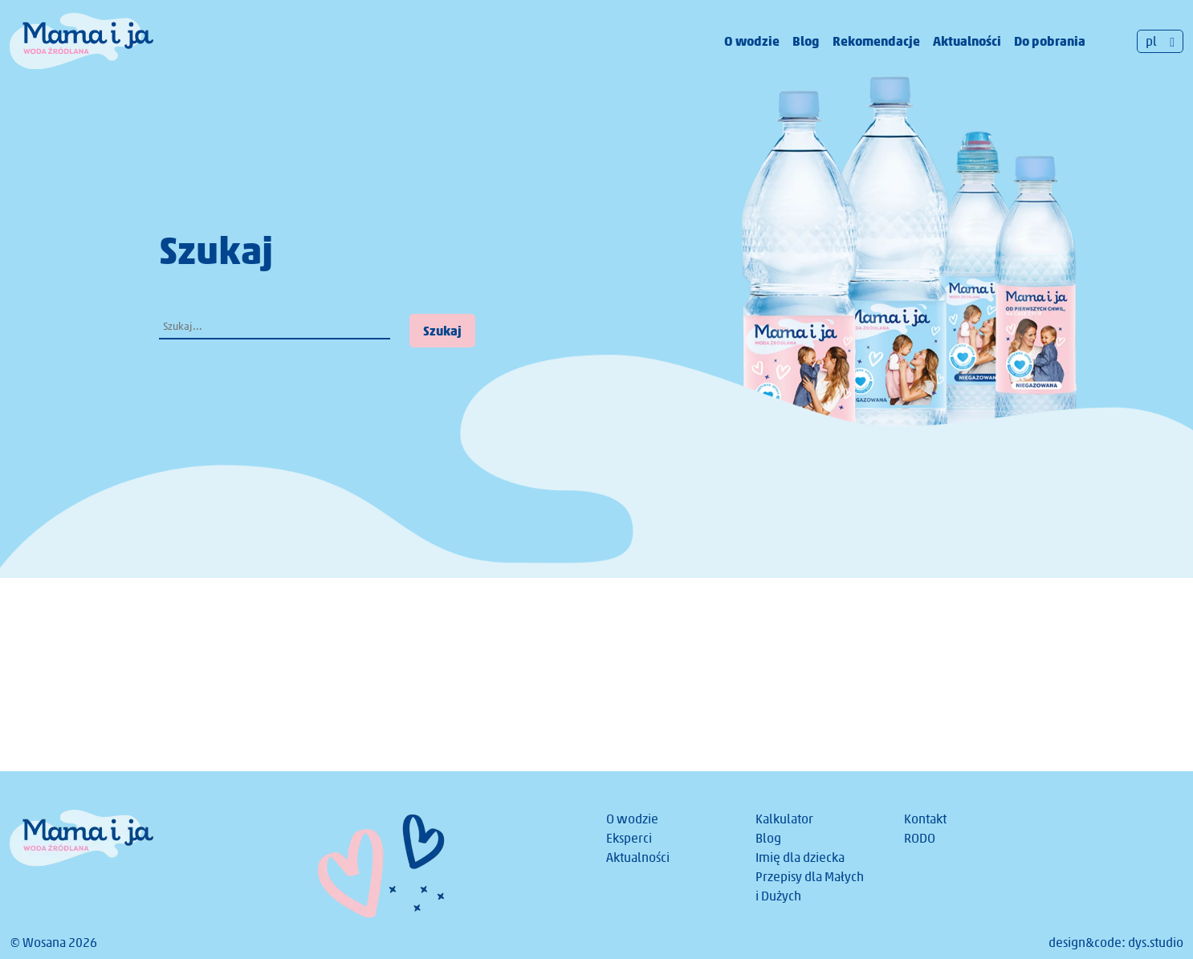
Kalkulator (784, 819)
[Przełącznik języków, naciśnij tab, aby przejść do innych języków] (1160, 41)
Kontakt (925, 819)
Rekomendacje (876, 41)
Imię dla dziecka (800, 857)
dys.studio (1155, 942)
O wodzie (752, 41)
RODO (919, 838)
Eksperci (629, 838)
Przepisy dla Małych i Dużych (809, 886)
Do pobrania (1049, 41)
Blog (806, 41)
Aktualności (967, 41)
